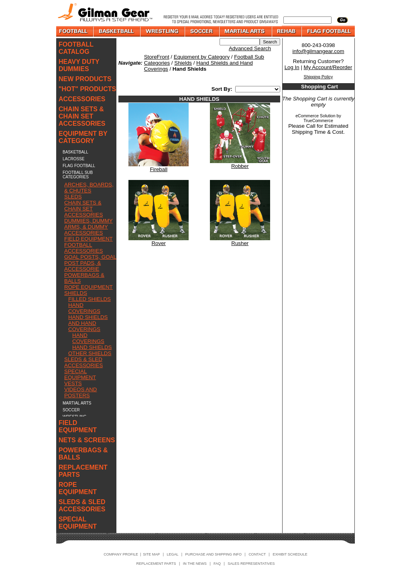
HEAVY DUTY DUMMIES (79, 65)
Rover (158, 243)
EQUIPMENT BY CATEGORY (83, 137)
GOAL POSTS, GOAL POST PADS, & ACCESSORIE (90, 263)
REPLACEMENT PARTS (83, 471)
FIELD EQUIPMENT (88, 239)
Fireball (158, 169)
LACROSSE (73, 159)
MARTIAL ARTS (77, 403)
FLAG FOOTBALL (79, 165)
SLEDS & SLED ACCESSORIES (83, 362)
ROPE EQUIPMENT (88, 287)
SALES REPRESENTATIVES (251, 564)
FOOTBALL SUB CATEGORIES (78, 174)
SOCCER (71, 410)
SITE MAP (151, 554)
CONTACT (257, 554)
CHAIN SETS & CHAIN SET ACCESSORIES (82, 116)
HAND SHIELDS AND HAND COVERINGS (88, 323)
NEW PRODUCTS (85, 79)
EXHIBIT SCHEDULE (290, 554)
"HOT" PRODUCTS (87, 89)
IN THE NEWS (195, 564)
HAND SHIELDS (92, 347)
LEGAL (172, 554)
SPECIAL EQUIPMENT (80, 374)
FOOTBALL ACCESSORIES (83, 248)
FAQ (217, 564)
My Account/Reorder (328, 67)
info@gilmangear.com (318, 51)
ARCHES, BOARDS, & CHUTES (89, 188)
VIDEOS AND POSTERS (80, 392)
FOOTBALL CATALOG (76, 48)
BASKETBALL (75, 152)
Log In (292, 67)
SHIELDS (75, 293)
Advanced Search (250, 48)
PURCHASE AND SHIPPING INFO (213, 554)
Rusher (239, 243)
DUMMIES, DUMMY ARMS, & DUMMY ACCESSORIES (88, 227)
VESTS (73, 383)
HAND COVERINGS (84, 308)
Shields (183, 63)
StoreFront (156, 57)
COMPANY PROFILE (121, 554)
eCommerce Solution (315, 115)
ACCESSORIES (82, 99)
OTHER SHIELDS (89, 353)
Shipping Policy (318, 76)
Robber (240, 166)
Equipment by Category (202, 57)
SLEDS (73, 197)
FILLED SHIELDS (89, 299)
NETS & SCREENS (87, 440)
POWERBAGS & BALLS (83, 454)
